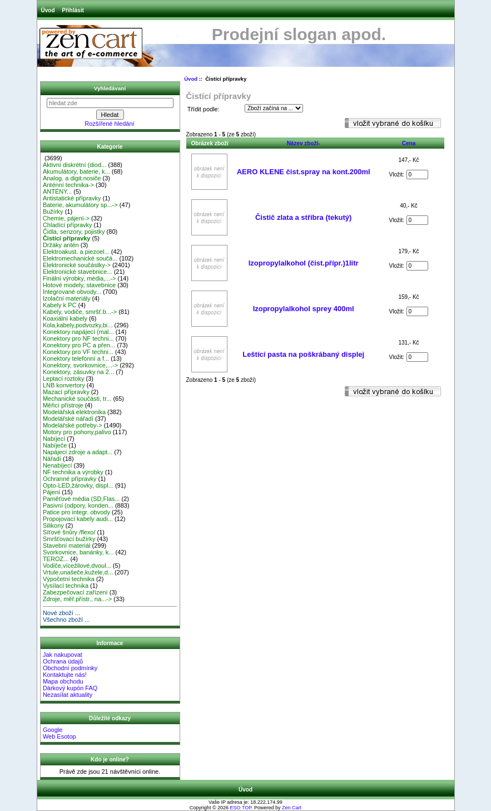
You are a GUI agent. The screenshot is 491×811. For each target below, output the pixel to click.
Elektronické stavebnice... (77, 271)
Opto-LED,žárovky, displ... (78, 485)
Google (52, 729)
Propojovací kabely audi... (78, 518)
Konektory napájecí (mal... (78, 331)
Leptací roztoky (64, 378)
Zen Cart (291, 807)
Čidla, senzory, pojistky (74, 231)
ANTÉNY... (57, 191)
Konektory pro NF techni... (78, 338)
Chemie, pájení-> (66, 218)
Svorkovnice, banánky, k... (78, 552)
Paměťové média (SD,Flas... (81, 498)
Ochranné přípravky (70, 478)
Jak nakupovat (62, 654)
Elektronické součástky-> (77, 265)
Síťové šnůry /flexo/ (69, 532)
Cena (408, 143)
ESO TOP (241, 807)
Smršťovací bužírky (69, 538)
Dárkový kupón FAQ (70, 688)
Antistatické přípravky (72, 198)
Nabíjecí (54, 438)
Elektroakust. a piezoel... (76, 251)
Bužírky (53, 211)
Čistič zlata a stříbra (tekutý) (303, 217)
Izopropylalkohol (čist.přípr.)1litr (304, 263)
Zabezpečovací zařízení (75, 592)
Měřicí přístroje (63, 405)
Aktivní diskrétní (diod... (74, 164)
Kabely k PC (60, 305)
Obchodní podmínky (70, 668)
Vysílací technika (65, 585)
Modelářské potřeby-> (72, 425)
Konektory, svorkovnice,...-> (80, 365)
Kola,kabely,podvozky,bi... (78, 325)
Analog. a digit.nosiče (72, 178)
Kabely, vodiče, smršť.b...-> (80, 311)
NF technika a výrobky (73, 472)
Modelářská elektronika (74, 412)
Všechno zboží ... (66, 619)
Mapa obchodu (63, 681)
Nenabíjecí (57, 465)
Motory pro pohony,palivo (77, 432)
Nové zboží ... (61, 613)
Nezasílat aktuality (67, 694)
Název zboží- (303, 143)
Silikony (53, 525)
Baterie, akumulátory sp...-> (80, 204)
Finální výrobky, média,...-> (79, 278)
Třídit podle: (203, 109)
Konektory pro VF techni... (78, 351)
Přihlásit (72, 10)
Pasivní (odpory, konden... (78, 505)
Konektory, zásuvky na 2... (78, 371)
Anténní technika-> (68, 184)
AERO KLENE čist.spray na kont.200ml (303, 172)
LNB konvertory (64, 385)
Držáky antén (61, 245)
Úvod (48, 10)
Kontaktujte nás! (65, 674)
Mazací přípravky (66, 392)
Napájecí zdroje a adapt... (77, 452)
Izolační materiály (67, 298)
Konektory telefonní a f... (76, 358)
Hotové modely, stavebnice (79, 285)
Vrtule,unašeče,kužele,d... (78, 572)
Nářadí (52, 458)
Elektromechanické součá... (80, 258)
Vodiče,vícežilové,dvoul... (77, 565)
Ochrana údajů (63, 661)
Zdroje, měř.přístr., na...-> (77, 599)
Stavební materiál (67, 545)
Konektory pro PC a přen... (79, 345)
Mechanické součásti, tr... (77, 398)
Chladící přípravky (67, 225)
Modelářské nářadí (68, 418)
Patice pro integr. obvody (76, 512)
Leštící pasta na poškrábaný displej (303, 354)
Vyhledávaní (110, 88)
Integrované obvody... (72, 291)
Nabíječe (55, 445)
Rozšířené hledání (109, 123)
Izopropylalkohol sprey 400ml (303, 308)
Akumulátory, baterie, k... (76, 171)
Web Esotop (59, 736)
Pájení (51, 492)
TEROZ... (55, 559)
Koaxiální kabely (65, 318)
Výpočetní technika (69, 579)
